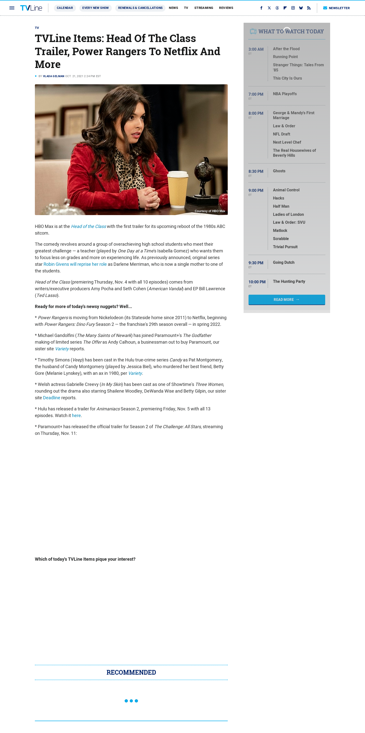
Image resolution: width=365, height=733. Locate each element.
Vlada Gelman (54, 76)
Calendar (65, 8)
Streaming (203, 7)
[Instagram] (293, 8)
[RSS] (309, 8)
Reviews (226, 7)
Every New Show (95, 8)
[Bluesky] (301, 8)
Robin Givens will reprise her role (75, 264)
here (76, 415)
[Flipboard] (285, 8)
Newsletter (336, 8)
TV (186, 7)
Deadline (51, 398)
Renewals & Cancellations (140, 8)
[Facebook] (261, 8)
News (173, 7)
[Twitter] (269, 8)
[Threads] (277, 8)
